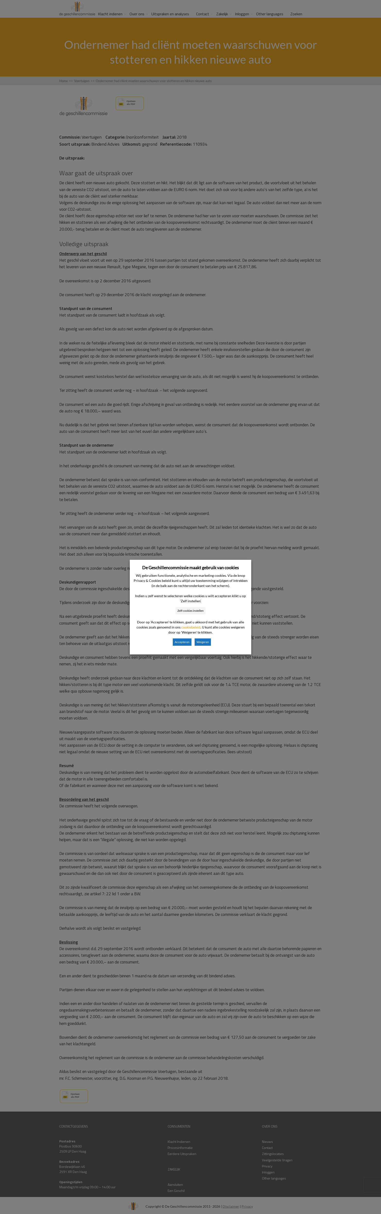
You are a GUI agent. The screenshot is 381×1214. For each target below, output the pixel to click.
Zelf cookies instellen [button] (190, 610)
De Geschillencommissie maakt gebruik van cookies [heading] (190, 567)
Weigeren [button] (203, 642)
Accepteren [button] (182, 642)
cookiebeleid (190, 627)
